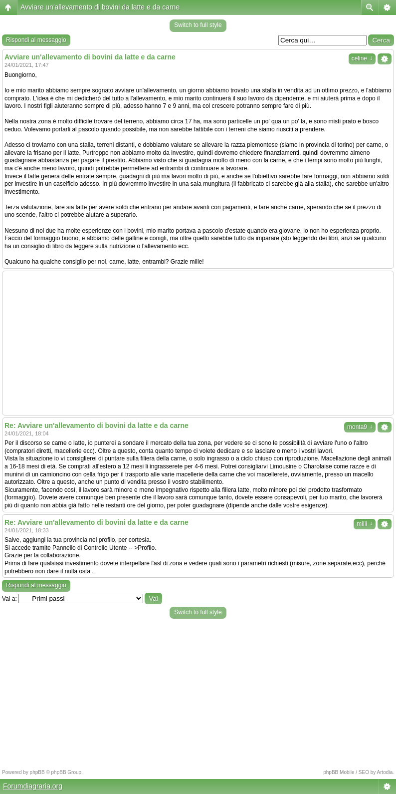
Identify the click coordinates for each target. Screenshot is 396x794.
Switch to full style (197, 24)
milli (365, 523)
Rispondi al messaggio (36, 39)
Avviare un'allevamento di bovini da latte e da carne (100, 7)
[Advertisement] (198, 343)
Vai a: (9, 598)
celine (362, 58)
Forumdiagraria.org (32, 786)
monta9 (360, 426)
